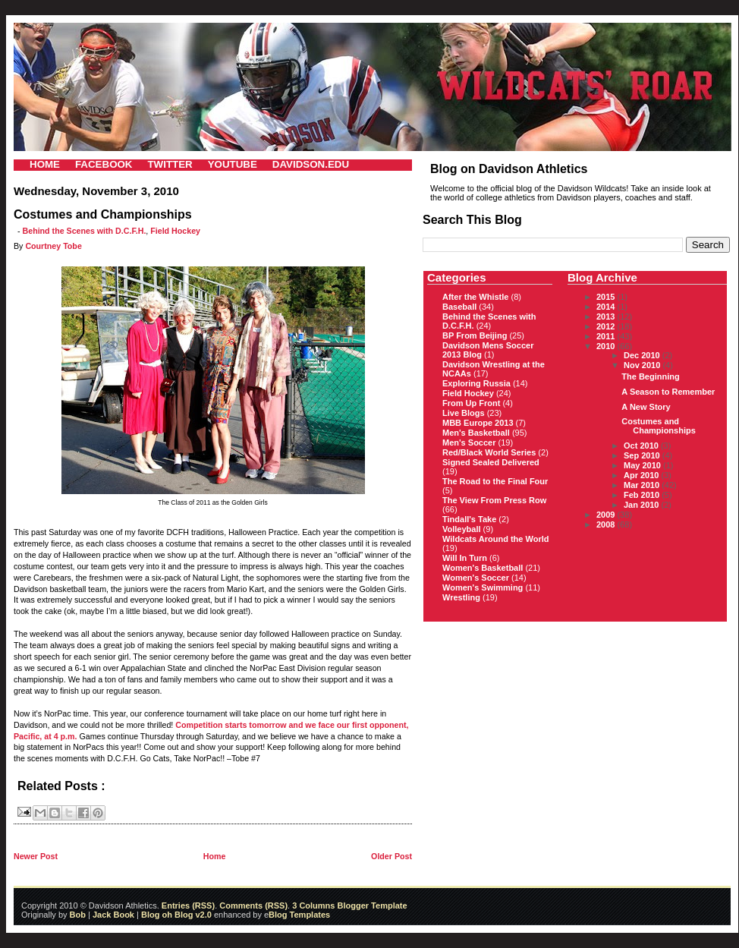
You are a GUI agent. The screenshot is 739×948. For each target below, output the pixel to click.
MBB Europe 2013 (478, 422)
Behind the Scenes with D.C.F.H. (84, 230)
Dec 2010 (643, 355)
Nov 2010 (643, 365)
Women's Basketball (482, 567)
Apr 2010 (643, 475)
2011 (607, 336)
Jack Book (113, 914)
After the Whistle (475, 296)
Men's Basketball (476, 432)
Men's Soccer (468, 442)
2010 (607, 346)
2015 (607, 296)
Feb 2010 (643, 494)
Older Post (391, 856)
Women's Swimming (482, 587)
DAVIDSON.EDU (310, 164)
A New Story (645, 406)
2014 (607, 306)
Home (214, 856)
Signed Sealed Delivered (490, 462)
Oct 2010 (642, 445)
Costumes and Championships (658, 426)
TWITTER (169, 164)
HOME (45, 164)
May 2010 (643, 465)
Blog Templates (299, 914)
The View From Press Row (494, 500)
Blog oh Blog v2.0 (176, 914)
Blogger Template (371, 905)
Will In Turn (464, 557)
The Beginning (650, 376)
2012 (607, 326)
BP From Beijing (474, 335)
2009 (607, 514)
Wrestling (461, 597)
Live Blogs (463, 412)
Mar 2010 (643, 485)
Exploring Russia (476, 383)
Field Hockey (175, 230)
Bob (78, 914)
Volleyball (461, 529)
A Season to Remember (668, 391)
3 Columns (313, 905)
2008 (607, 524)
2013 (607, 316)
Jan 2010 (643, 504)
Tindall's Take (469, 519)
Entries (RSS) (188, 905)
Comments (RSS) (253, 905)
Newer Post (36, 856)
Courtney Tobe (53, 245)
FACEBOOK (104, 164)
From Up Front (471, 403)
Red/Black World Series (489, 452)
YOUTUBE (232, 164)
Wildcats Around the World (495, 538)
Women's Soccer (475, 577)
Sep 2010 (643, 455)
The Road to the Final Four (495, 481)
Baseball (459, 306)
